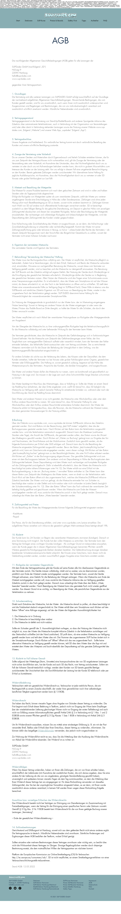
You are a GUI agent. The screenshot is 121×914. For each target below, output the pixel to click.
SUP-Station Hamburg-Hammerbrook (46, 889)
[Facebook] (20, 888)
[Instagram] (10, 888)
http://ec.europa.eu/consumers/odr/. (29, 857)
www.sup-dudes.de (56, 423)
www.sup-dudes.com (21, 78)
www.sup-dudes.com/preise (74, 522)
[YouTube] (15, 888)
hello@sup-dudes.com (21, 75)
